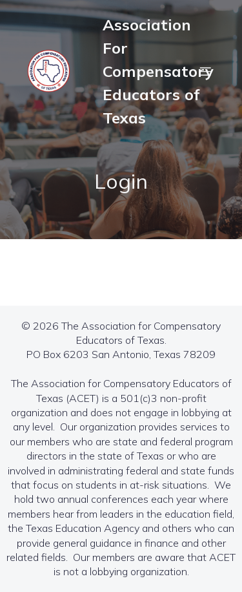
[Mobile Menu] (205, 71)
